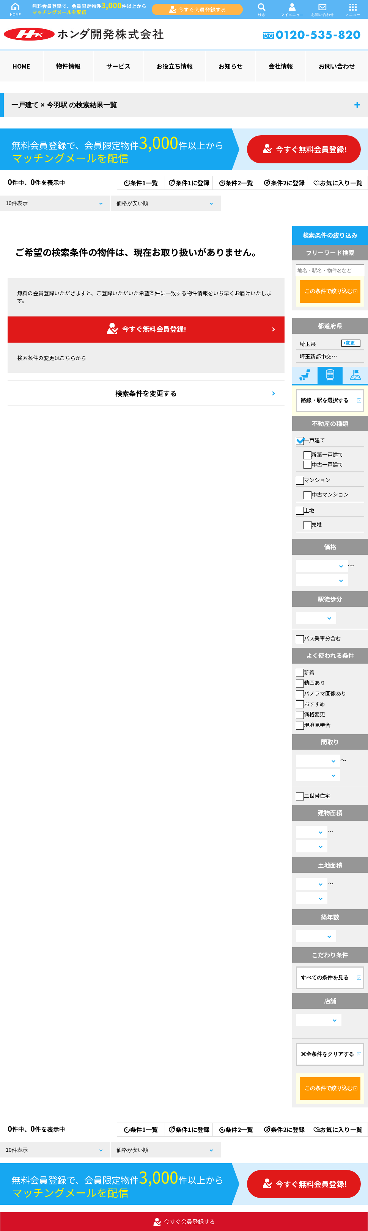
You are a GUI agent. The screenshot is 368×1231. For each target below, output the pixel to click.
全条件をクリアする (327, 1054)
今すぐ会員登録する (197, 9)
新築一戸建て (323, 454)
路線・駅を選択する (325, 400)
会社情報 (281, 65)
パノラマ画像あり (321, 693)
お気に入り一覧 (337, 182)
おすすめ (310, 704)
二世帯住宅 (313, 795)
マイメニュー (292, 9)
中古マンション (326, 494)
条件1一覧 (141, 182)
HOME (15, 9)
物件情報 (68, 65)
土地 (305, 510)
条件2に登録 (284, 182)
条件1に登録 (188, 182)
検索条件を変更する (146, 393)
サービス (118, 65)
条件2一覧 (236, 182)
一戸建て (310, 440)
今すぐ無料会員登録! (304, 149)
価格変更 (310, 714)
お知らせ (231, 65)
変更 (350, 343)
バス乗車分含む (318, 638)
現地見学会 (313, 724)
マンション (313, 480)
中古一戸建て (323, 464)
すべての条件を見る (325, 977)
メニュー (353, 9)
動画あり (310, 682)
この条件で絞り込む (328, 291)
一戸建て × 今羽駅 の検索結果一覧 (64, 105)
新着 (305, 672)
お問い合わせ (322, 9)
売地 (313, 524)
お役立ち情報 (174, 65)
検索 (262, 9)
